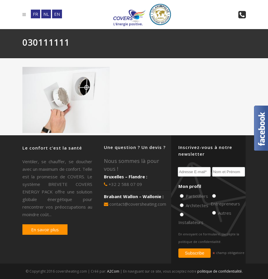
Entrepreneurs (225, 204)
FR (35, 14)
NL (46, 14)
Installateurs (190, 222)
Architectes (196, 205)
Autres (224, 213)
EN (57, 14)
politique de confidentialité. (199, 241)
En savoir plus (45, 229)
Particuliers (196, 196)
